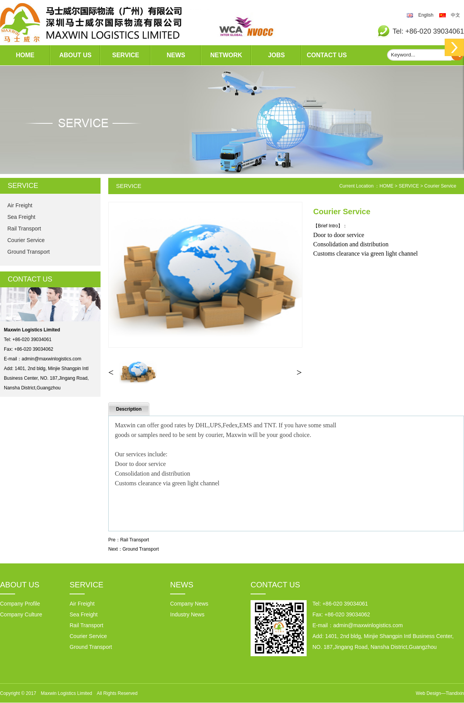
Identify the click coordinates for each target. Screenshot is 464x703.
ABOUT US (75, 55)
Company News (189, 604)
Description (129, 409)
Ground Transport (28, 252)
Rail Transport (24, 228)
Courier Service (25, 240)
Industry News (187, 614)
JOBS (276, 55)
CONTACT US (327, 55)
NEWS (176, 55)
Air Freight (19, 205)
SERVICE (125, 55)
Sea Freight (21, 217)
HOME (25, 55)
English (425, 15)
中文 (455, 15)
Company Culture (21, 614)
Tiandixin (454, 693)
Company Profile (20, 604)
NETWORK (226, 55)
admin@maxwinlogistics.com (51, 359)
